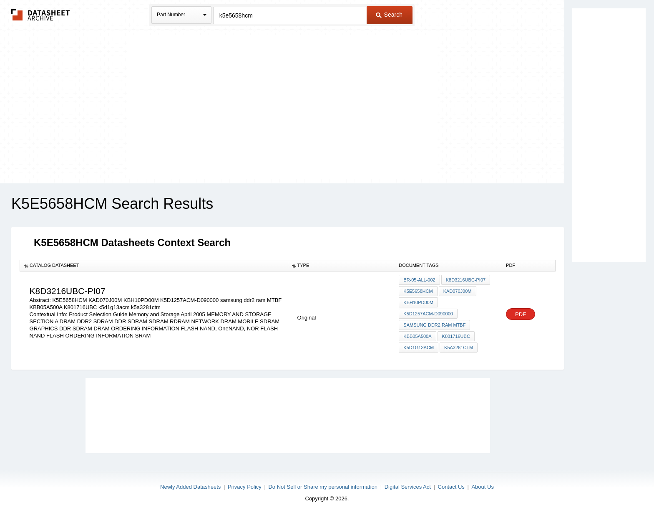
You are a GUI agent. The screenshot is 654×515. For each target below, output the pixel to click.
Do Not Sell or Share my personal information (322, 487)
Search (389, 14)
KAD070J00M (457, 291)
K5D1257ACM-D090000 (428, 313)
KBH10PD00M (418, 302)
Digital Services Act (408, 487)
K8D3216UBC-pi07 (465, 279)
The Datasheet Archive (40, 14)
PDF (520, 314)
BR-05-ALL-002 (419, 279)
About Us (482, 487)
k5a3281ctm (458, 347)
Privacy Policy (245, 487)
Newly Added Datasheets (190, 487)
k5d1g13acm (418, 347)
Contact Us (451, 487)
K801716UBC (456, 336)
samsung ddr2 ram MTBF (434, 324)
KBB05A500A (417, 336)
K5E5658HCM (418, 291)
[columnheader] (154, 265)
